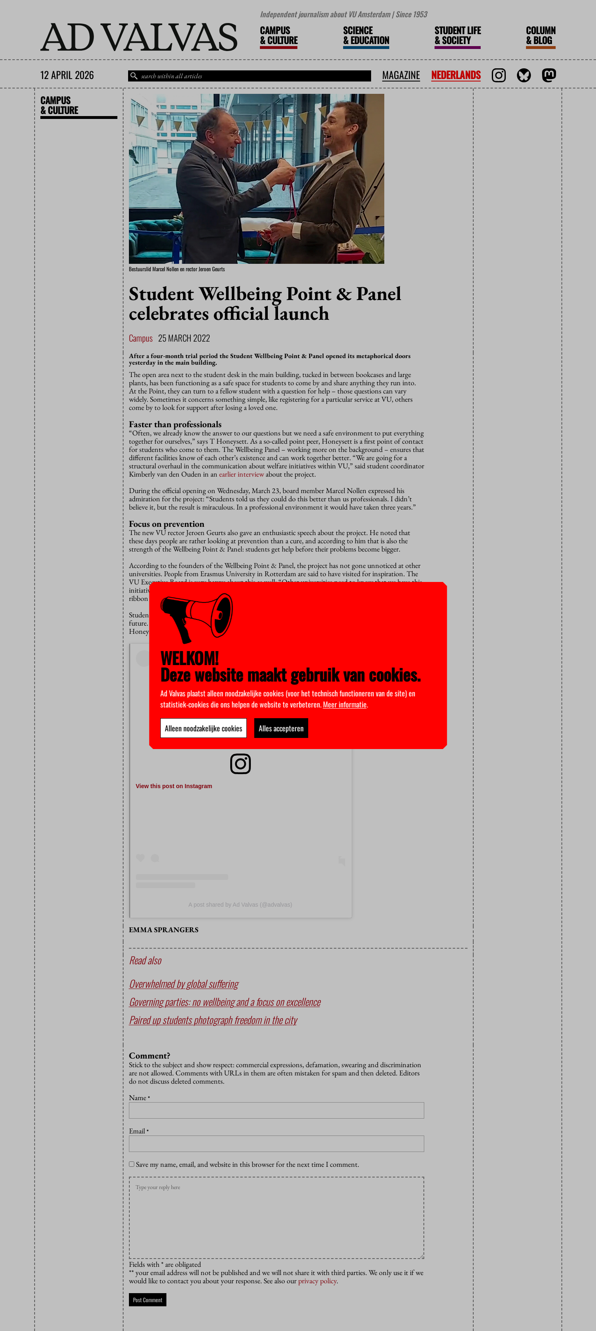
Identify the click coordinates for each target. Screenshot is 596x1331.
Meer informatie (345, 704)
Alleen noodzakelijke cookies (203, 728)
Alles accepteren (281, 728)
